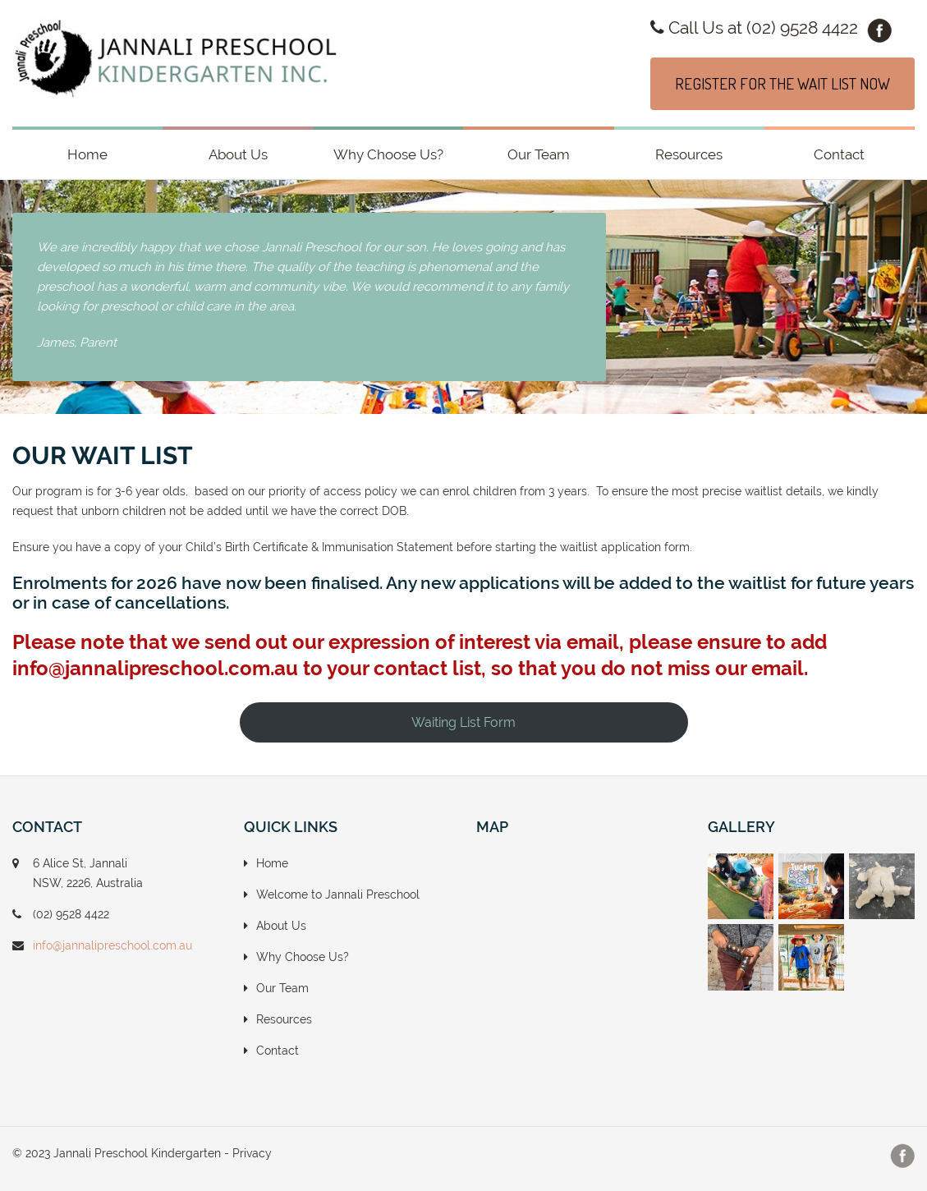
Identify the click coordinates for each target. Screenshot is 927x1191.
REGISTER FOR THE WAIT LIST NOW (782, 83)
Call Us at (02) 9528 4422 (754, 27)
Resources (689, 154)
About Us (238, 154)
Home (87, 154)
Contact (839, 154)
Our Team (538, 154)
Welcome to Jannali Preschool (338, 894)
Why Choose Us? (388, 154)
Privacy (252, 1153)
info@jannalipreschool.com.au (112, 945)
